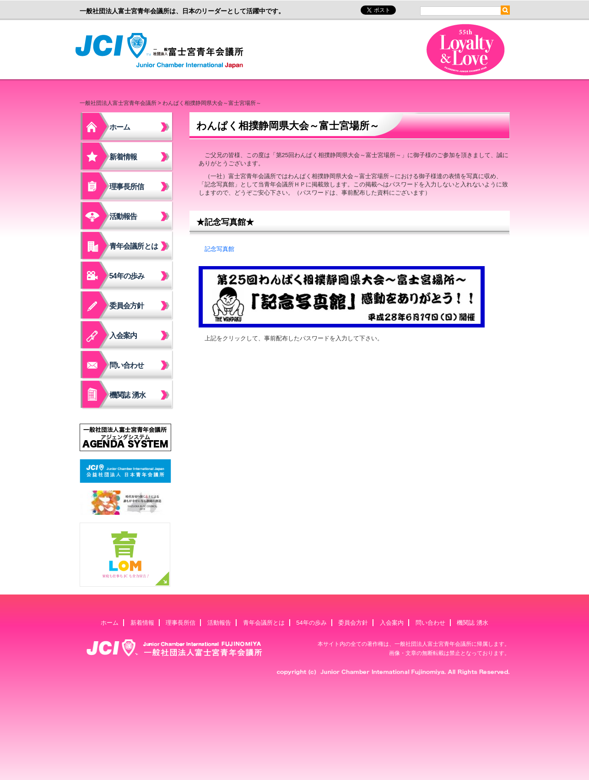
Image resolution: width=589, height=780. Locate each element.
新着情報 (123, 157)
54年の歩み (127, 276)
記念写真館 (219, 248)
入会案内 (123, 335)
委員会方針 (126, 306)
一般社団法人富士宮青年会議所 (162, 50)
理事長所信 (126, 187)
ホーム (119, 127)
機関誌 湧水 (127, 395)
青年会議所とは (133, 246)
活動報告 (123, 216)
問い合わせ (126, 365)
